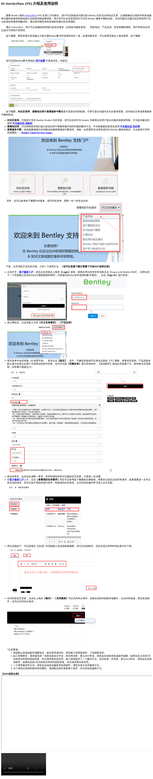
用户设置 (40, 60)
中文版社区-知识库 (130, 126)
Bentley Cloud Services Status (37, 132)
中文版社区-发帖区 (22, 123)
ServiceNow (31, 15)
